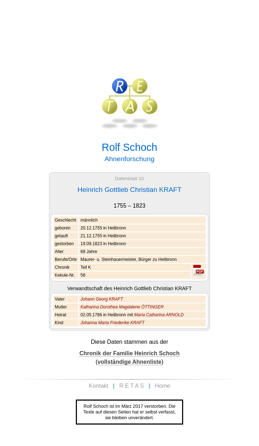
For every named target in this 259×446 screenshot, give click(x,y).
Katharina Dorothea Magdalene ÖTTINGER (121, 306)
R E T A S (131, 386)
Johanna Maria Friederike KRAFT (112, 322)
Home (162, 386)
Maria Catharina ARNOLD (159, 314)
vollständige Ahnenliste (130, 362)
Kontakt (98, 386)
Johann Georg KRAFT (101, 299)
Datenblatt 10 (129, 178)
